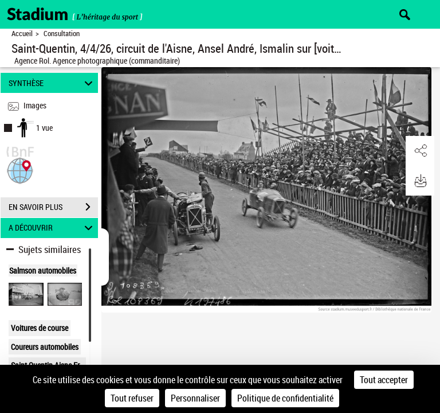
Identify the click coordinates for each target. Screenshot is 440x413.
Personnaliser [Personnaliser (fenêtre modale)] (195, 398)
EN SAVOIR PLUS (53, 207)
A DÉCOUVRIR (52, 228)
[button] (20, 169)
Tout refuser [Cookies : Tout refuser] (132, 398)
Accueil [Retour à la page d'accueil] (22, 33)
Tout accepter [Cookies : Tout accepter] (384, 379)
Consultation (62, 33)
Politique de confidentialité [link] (285, 398)
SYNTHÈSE (52, 83)
